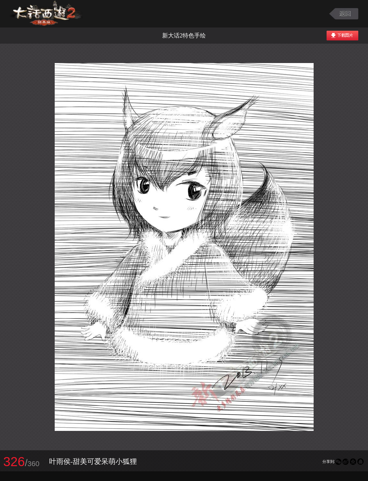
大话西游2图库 (46, 13)
